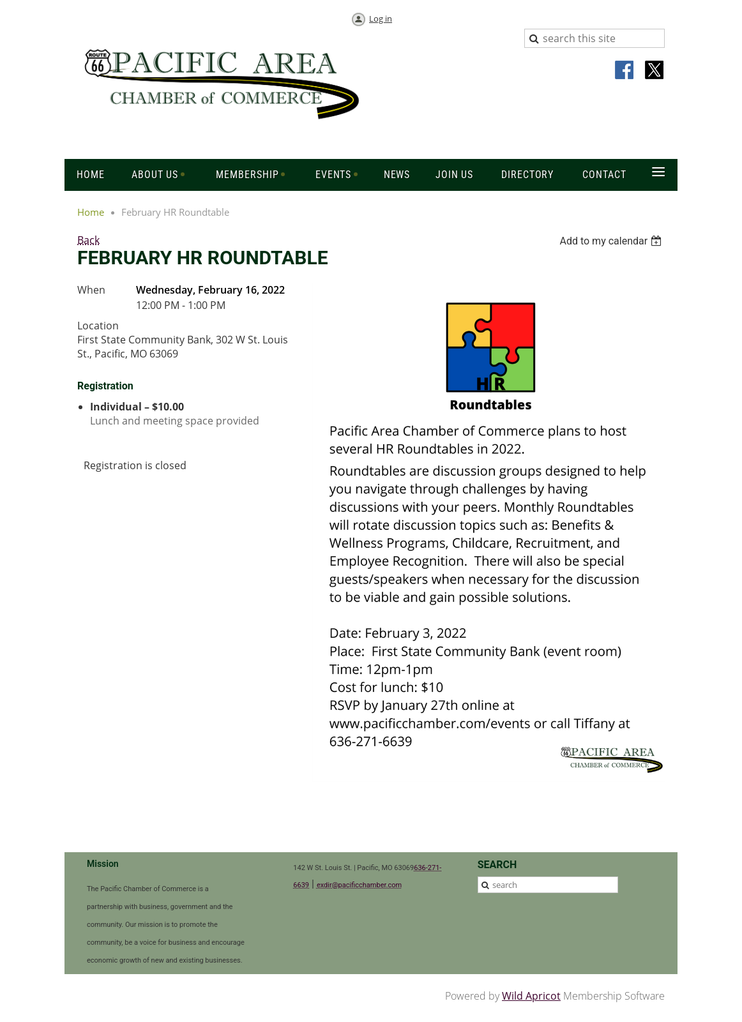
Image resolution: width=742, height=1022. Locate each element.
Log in (380, 18)
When (91, 290)
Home (90, 212)
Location (98, 326)
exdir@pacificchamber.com (359, 885)
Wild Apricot (531, 996)
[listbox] (612, 241)
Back (88, 240)
